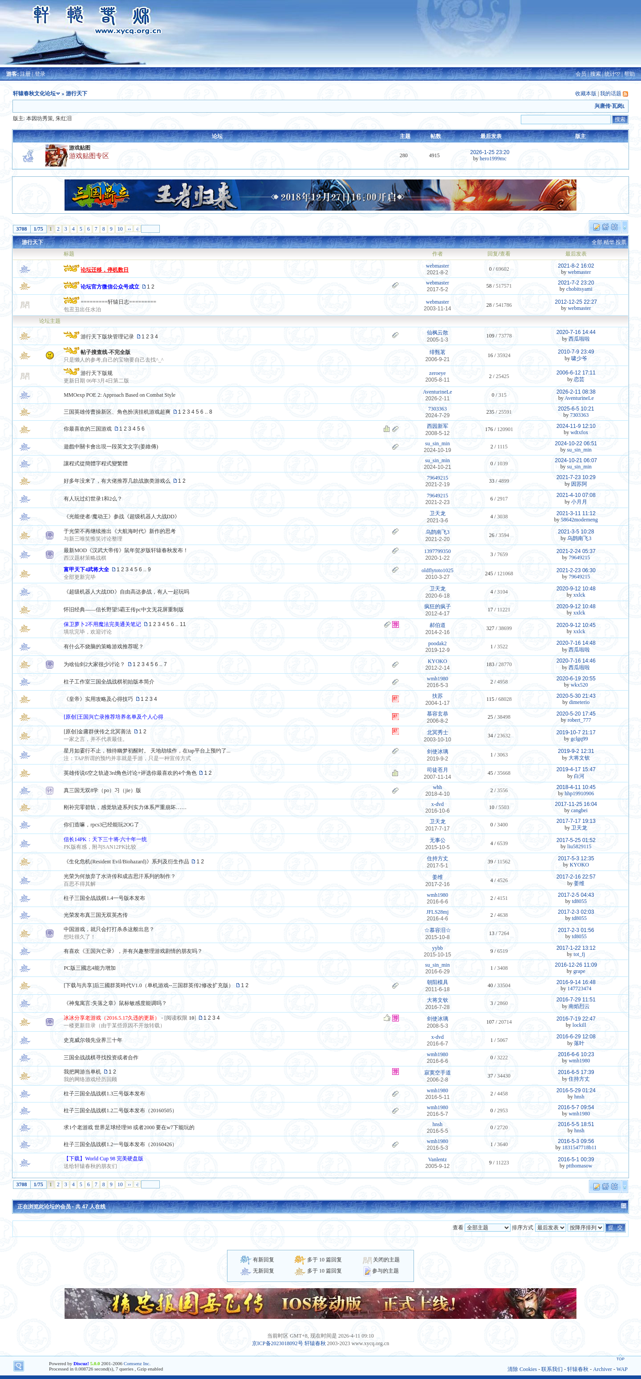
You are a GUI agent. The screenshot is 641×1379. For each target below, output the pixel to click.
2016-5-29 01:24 (576, 1090)
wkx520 (579, 685)
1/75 (38, 229)
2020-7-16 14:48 (576, 643)
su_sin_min (437, 443)
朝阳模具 (437, 982)
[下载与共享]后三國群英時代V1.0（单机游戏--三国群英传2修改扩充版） (149, 985)
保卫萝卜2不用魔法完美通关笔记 (102, 624)
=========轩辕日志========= (118, 302)
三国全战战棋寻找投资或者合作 (101, 1057)
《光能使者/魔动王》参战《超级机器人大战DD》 (122, 516)
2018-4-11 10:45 (576, 787)
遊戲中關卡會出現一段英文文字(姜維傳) (111, 446)
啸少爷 (579, 358)
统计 (609, 74)
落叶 (579, 1043)
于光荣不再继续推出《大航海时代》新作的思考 (120, 531)
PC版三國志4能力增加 (90, 968)
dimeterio (579, 702)
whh (437, 787)
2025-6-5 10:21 (576, 409)
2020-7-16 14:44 (576, 332)
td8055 (579, 901)
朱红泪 (64, 118)
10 (120, 229)
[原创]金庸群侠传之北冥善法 (97, 731)
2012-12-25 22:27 (576, 302)
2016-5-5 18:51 (576, 1124)
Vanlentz (437, 1159)
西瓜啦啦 (579, 339)
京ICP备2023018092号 (277, 1343)
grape (579, 971)
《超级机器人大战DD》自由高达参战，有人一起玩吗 (126, 592)
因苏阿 (579, 484)
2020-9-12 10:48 (576, 589)
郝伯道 (438, 625)
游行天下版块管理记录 (107, 337)
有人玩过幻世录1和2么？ (93, 499)
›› (129, 228)
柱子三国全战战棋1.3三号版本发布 (104, 1093)
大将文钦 (579, 758)
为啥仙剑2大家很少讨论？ (94, 664)
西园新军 (437, 426)
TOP (621, 1359)
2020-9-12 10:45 (576, 625)
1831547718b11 (579, 1147)
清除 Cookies (522, 1369)
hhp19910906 (579, 793)
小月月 (579, 502)
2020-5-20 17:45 (576, 714)
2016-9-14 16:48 (576, 982)
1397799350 (437, 551)
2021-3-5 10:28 (576, 532)
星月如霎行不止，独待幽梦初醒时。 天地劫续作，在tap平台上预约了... (147, 751)
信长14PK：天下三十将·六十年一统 (105, 839)
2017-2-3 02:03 (576, 912)
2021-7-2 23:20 (576, 283)
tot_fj (579, 954)
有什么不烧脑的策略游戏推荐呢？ (104, 646)
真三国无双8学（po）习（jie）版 (102, 790)
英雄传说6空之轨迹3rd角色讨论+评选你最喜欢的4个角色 (130, 773)
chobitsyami (579, 289)
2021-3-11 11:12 (576, 513)
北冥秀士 (437, 732)
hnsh (579, 1097)
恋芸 (579, 379)
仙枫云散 (437, 332)
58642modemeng (579, 520)
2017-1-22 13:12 (576, 948)
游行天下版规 (97, 373)
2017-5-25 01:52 (576, 840)
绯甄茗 (438, 352)
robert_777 (579, 720)
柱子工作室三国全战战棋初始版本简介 (109, 682)
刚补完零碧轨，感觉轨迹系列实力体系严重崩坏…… (125, 807)
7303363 (437, 409)
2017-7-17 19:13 (576, 821)
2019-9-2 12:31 (576, 751)
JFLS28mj (437, 912)
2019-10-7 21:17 (576, 732)
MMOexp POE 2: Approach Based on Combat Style (119, 395)
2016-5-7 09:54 (576, 1107)
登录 (40, 74)
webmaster (437, 266)
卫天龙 (438, 513)
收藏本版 (585, 93)
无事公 (438, 840)
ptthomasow (579, 1166)
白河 (579, 776)
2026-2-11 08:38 (576, 392)
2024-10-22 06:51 (576, 443)
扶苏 (437, 696)
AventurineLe (437, 392)
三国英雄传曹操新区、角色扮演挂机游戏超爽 (117, 412)
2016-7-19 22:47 (576, 1019)
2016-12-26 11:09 (576, 965)
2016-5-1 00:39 (576, 1159)
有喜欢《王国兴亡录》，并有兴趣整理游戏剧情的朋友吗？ (133, 951)
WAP (622, 1369)
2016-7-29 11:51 (576, 1000)
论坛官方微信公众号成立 (110, 287)
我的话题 (610, 93)
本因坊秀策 (39, 118)
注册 (25, 74)
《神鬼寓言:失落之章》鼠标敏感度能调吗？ (115, 1003)
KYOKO (437, 661)
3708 (21, 229)
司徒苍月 (437, 770)
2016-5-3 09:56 (576, 1141)
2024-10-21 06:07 (576, 460)
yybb (437, 948)
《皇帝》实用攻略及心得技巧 (98, 699)
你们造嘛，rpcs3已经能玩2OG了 (101, 825)
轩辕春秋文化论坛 (34, 93)
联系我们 (552, 1369)
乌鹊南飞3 (438, 532)
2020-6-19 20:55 (576, 678)
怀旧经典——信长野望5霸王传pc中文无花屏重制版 (123, 609)
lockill (579, 1025)
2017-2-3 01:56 (576, 930)
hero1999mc (493, 158)
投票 (621, 242)
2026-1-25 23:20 (489, 152)
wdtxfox (579, 432)
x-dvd (437, 804)
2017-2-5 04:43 (576, 895)
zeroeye (437, 373)
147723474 (579, 988)
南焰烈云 (579, 1006)
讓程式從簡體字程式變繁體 (96, 463)
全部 (597, 242)
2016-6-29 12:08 (576, 1036)
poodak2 (437, 643)
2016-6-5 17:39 (576, 1072)
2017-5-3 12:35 (576, 858)
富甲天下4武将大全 (86, 569)
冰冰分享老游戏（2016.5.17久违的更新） (112, 1018)
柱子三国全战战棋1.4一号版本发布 (104, 898)
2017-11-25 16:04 (576, 804)
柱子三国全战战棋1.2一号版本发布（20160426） (120, 1144)
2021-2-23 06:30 (576, 570)
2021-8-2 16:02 (576, 266)
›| (137, 228)
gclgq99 (579, 739)
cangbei (579, 810)
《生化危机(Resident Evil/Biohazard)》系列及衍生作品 (126, 861)
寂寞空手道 (437, 1073)
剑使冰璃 (437, 751)
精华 (609, 242)
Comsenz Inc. (137, 1363)
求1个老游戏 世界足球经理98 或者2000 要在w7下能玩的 (129, 1127)
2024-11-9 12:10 (576, 426)
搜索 (595, 74)
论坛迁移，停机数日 (105, 270)
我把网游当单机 (82, 1072)
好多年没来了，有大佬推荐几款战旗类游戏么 (117, 481)
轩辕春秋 (315, 1343)
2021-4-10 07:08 (576, 495)
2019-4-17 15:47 (576, 769)
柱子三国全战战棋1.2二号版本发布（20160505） (120, 1110)
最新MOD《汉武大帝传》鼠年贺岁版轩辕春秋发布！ (126, 550)
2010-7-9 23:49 (576, 352)
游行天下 (32, 242)
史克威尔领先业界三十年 (93, 1040)
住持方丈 (437, 858)
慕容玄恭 (437, 714)
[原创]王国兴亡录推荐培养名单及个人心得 (113, 717)
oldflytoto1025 (437, 570)
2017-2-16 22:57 (576, 877)
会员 (581, 74)
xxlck (579, 595)
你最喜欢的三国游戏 (88, 429)
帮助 (629, 74)
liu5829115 (579, 846)
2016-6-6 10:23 (576, 1054)
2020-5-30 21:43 (576, 696)
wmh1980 (437, 678)
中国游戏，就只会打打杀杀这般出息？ (109, 929)
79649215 (437, 478)
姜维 (437, 877)
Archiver (602, 1369)
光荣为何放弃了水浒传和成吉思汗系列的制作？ (120, 876)
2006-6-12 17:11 (576, 373)
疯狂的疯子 (437, 606)
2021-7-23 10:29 (576, 477)
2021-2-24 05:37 (576, 551)
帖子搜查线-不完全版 (105, 352)
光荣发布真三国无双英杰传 (96, 915)
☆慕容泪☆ (437, 930)
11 (183, 624)
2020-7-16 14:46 (576, 661)
